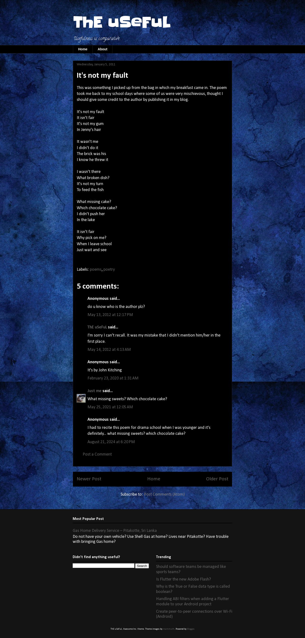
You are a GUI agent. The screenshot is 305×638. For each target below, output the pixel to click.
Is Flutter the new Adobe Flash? (183, 579)
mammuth (168, 629)
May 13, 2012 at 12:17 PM (110, 315)
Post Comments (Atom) (164, 494)
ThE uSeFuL (121, 23)
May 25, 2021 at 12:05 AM (110, 407)
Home (82, 49)
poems (96, 269)
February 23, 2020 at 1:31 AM (112, 378)
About (102, 49)
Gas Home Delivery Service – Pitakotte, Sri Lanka (115, 531)
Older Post (217, 479)
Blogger (190, 629)
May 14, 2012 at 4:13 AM (109, 350)
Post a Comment (97, 454)
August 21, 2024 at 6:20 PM (111, 442)
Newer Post (89, 479)
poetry (109, 269)
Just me (94, 391)
